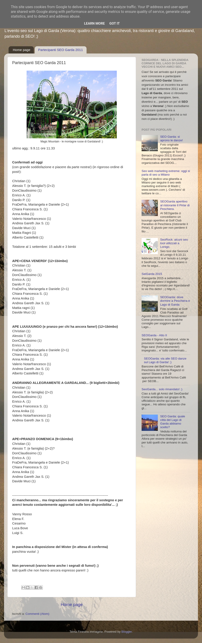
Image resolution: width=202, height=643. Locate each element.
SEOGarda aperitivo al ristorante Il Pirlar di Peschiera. (175, 205)
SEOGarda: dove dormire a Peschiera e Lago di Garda (175, 300)
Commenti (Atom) (37, 613)
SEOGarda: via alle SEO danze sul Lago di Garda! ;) (165, 360)
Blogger (126, 631)
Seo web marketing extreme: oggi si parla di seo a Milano (166, 172)
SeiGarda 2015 (152, 274)
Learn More (94, 23)
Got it (114, 23)
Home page (21, 50)
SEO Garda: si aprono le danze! (171, 138)
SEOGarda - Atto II (154, 335)
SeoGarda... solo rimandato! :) (162, 389)
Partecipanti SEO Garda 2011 (60, 50)
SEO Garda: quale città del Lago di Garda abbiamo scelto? (172, 422)
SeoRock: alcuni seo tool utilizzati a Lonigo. (174, 243)
